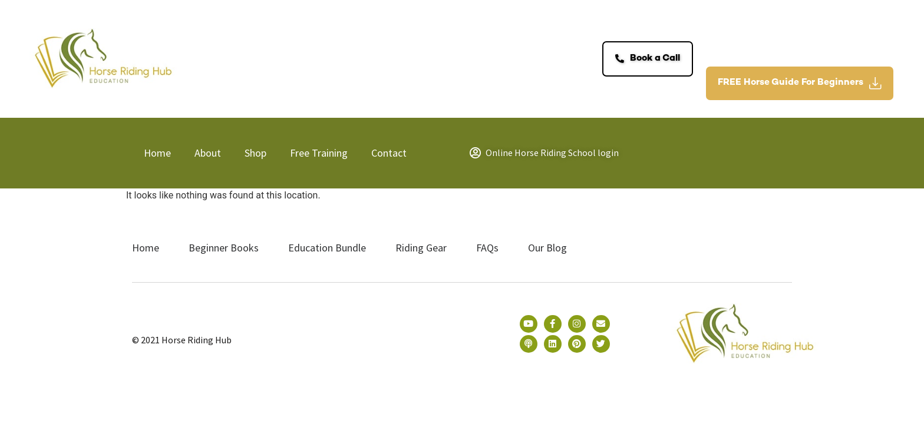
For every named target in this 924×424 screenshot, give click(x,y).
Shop (255, 153)
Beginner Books (224, 247)
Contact (389, 153)
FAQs (487, 247)
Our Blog (547, 247)
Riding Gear (421, 247)
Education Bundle (327, 247)
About (207, 153)
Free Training (319, 153)
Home (157, 153)
